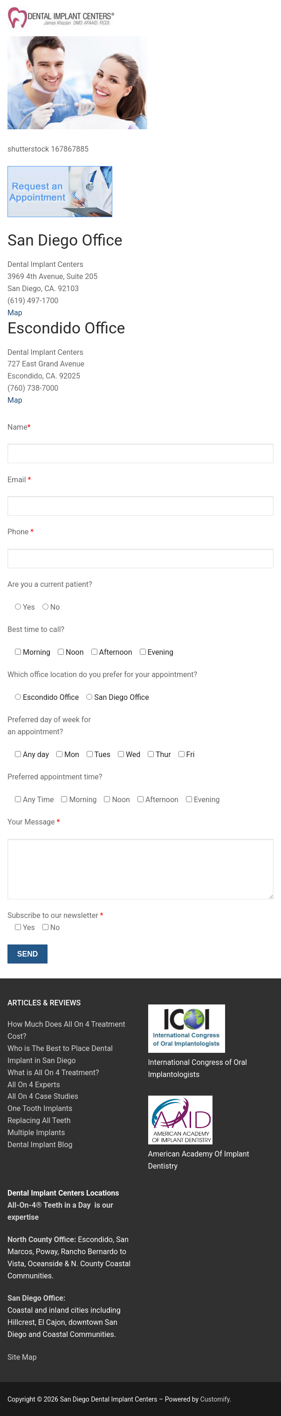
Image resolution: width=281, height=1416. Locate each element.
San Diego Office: (36, 1298)
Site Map (22, 1357)
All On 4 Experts (33, 1084)
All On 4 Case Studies (42, 1096)
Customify (215, 1399)
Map (14, 312)
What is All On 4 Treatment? (53, 1072)
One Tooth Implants (39, 1108)
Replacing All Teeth (39, 1120)
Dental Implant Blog (40, 1144)
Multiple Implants (36, 1132)
